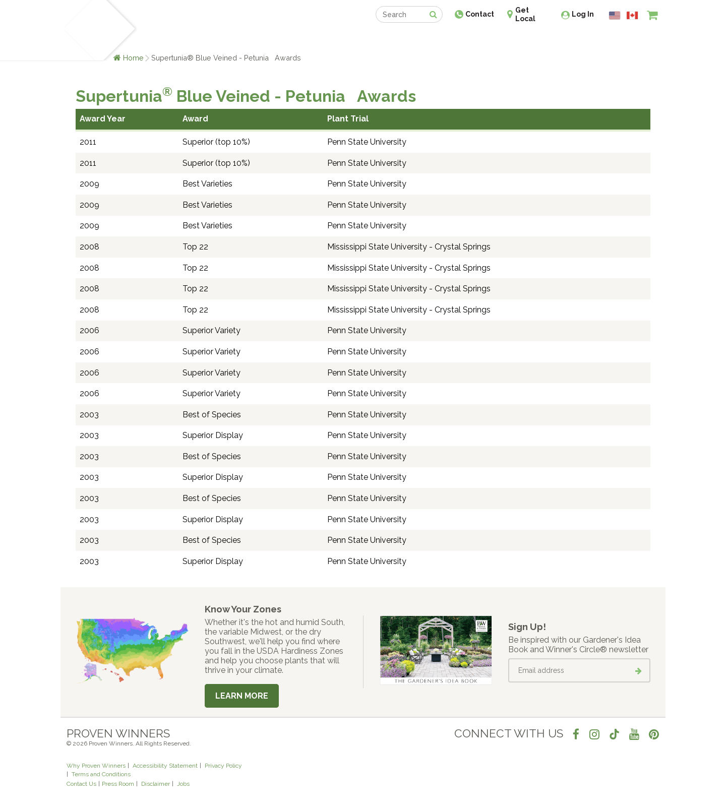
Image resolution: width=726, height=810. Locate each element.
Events (389, 39)
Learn (188, 39)
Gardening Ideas (240, 39)
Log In (583, 14)
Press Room (118, 783)
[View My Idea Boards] (634, 40)
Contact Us (81, 783)
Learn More (241, 696)
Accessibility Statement (165, 765)
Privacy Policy (223, 765)
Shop (356, 39)
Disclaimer (155, 783)
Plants (154, 39)
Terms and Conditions (101, 774)
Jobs (183, 783)
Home (133, 57)
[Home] (78, 30)
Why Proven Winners (96, 765)
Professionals (438, 39)
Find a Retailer (308, 39)
